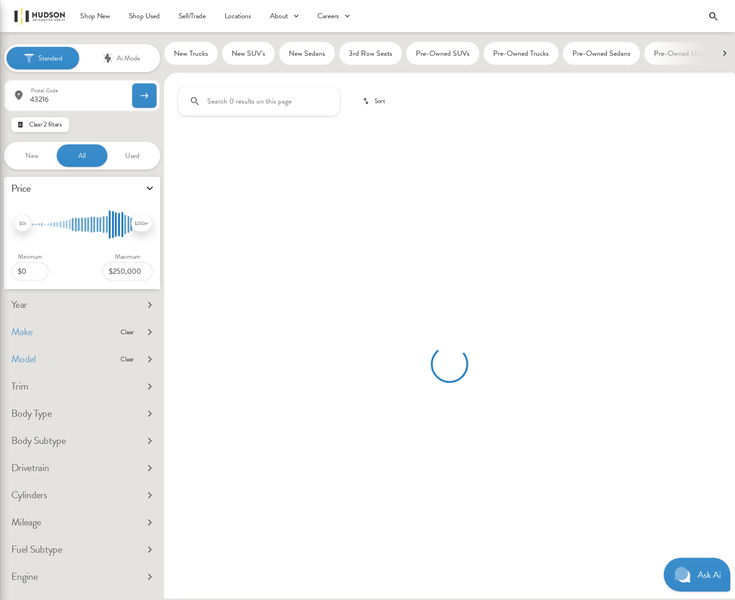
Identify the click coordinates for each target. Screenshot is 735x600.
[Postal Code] (67, 93)
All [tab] (82, 153)
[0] (30, 268)
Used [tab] (132, 153)
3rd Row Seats (370, 54)
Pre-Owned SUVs (443, 54)
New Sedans (307, 54)
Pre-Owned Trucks (521, 54)
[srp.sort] (375, 102)
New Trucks (191, 54)
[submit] (144, 93)
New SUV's (248, 54)
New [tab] (31, 153)
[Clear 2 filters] (40, 121)
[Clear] (127, 332)
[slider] (22, 220)
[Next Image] (724, 55)
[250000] (127, 268)
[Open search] (713, 16)
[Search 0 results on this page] (259, 103)
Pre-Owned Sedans (601, 54)
